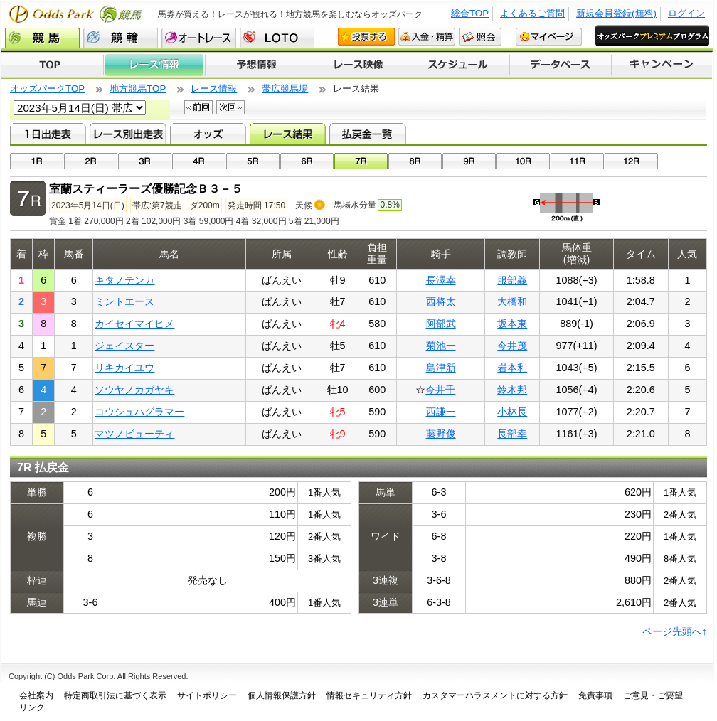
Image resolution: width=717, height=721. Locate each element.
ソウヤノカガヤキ (134, 389)
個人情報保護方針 (282, 695)
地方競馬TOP (138, 88)
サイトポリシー (207, 695)
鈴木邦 (512, 389)
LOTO (277, 38)
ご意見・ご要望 (653, 695)
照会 (480, 37)
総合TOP (470, 13)
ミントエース (124, 301)
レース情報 (154, 65)
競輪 (120, 38)
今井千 (440, 389)
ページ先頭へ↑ (674, 631)
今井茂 (512, 345)
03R (144, 161)
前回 (198, 107)
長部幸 (512, 433)
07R (361, 161)
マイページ (549, 37)
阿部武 (441, 323)
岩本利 (512, 367)
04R (198, 161)
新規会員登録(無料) (616, 13)
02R (90, 161)
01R (36, 161)
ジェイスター (124, 345)
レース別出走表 (128, 133)
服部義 (512, 280)
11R (577, 161)
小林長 (512, 411)
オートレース (198, 38)
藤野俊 (441, 433)
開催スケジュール (459, 65)
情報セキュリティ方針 (369, 695)
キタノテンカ (124, 280)
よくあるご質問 (532, 13)
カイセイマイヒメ (134, 323)
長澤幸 (441, 280)
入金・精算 (426, 37)
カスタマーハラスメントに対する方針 (495, 695)
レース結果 (288, 133)
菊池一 (441, 345)
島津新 (441, 367)
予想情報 (256, 65)
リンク (32, 707)
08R (415, 161)
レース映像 (357, 65)
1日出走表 (48, 133)
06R (307, 161)
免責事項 (595, 695)
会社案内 (36, 695)
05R (253, 161)
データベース (561, 65)
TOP (52, 65)
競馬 (42, 38)
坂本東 (512, 323)
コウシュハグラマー (139, 411)
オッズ (208, 133)
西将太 (441, 301)
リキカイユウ (124, 367)
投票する (366, 37)
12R (631, 161)
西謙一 (441, 411)
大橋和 (512, 301)
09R (469, 161)
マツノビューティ (134, 433)
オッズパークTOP (47, 88)
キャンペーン (662, 65)
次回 (230, 107)
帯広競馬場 (285, 88)
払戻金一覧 (367, 133)
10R (523, 161)
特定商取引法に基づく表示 (115, 695)
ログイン (686, 13)
